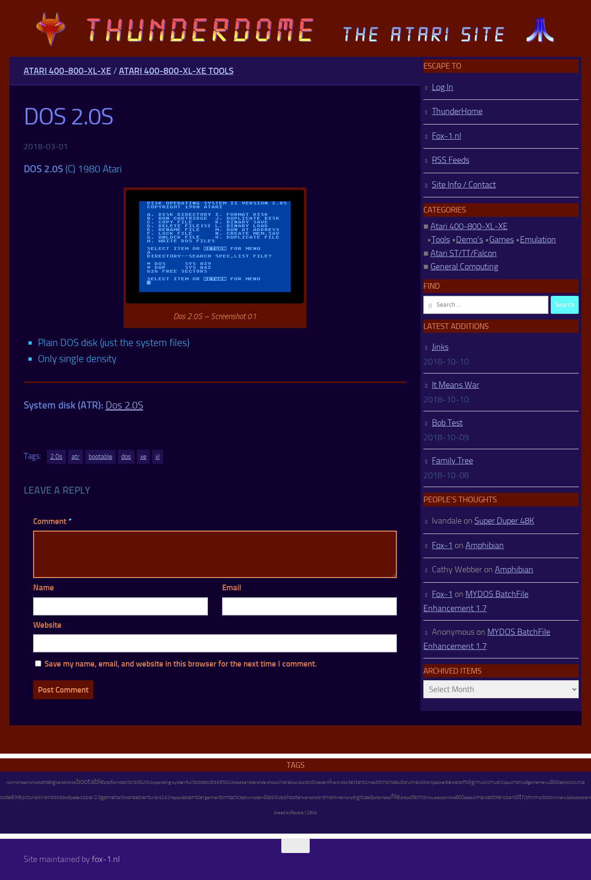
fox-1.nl (106, 859)
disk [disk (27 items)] (215, 782)
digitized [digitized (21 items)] (362, 797)
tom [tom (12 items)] (223, 797)
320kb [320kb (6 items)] (146, 782)
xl (157, 457)
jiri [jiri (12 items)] (39, 797)
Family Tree (452, 460)
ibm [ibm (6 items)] (429, 782)
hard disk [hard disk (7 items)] (340, 782)
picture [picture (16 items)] (29, 797)
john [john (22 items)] (529, 797)
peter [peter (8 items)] (76, 797)
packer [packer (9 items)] (439, 782)
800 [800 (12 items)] (460, 797)
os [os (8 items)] (74, 782)
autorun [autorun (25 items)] (404, 782)
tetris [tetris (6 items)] (564, 782)
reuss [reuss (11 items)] (419, 782)
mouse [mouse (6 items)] (432, 797)
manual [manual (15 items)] (520, 782)
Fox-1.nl (446, 136)
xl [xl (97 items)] (329, 782)
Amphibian (485, 545)
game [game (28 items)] (107, 797)
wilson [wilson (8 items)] (300, 782)
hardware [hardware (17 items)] (124, 797)
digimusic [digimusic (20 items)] (478, 782)
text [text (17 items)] (353, 782)
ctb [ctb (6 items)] (281, 797)
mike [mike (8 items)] (451, 797)
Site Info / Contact (464, 184)
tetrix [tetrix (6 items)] (245, 797)
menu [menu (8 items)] (561, 797)
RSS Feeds (450, 160)
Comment (52, 521)
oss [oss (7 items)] (442, 797)
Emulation (538, 239)
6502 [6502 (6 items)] (225, 782)
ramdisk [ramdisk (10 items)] (50, 797)
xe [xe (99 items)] (498, 797)
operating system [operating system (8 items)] (170, 782)
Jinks (440, 347)
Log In (442, 87)
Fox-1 (442, 545)
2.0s (56, 457)
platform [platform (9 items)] (112, 782)
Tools (440, 239)
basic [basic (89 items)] (271, 796)
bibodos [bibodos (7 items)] (574, 797)
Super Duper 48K (504, 521)
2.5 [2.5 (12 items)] (97, 797)
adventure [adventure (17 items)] (146, 797)
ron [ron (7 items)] (9, 782)
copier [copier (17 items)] (87, 797)
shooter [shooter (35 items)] (293, 797)
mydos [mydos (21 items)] (542, 797)
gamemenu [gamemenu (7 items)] (538, 782)
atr (76, 457)
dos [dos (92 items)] (554, 781)
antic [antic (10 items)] (363, 782)
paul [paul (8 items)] (508, 782)
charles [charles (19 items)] (286, 782)
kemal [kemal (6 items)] (308, 797)
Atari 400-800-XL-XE (67, 70)
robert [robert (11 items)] (508, 797)
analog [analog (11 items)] (48, 782)
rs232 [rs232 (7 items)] (164, 797)
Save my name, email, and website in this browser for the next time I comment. (181, 663)
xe (143, 457)
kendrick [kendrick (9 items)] (63, 782)
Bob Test (447, 423)
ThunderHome (457, 111)
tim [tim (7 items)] (553, 797)
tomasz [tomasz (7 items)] (383, 797)
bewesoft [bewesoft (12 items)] (456, 782)
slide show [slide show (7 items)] (267, 782)
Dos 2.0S (124, 405)
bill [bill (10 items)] (137, 782)
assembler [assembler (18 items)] (193, 797)
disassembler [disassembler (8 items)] (244, 782)
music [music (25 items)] (497, 782)
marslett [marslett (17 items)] (485, 797)
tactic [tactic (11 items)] (234, 797)
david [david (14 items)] (65, 797)
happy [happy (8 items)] (176, 797)
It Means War (455, 385)
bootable (100, 457)
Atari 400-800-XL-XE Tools (176, 70)
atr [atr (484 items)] (519, 796)
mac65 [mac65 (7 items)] (375, 782)
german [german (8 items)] (212, 797)
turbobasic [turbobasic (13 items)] (198, 782)
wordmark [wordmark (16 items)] (325, 797)
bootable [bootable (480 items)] (90, 781)
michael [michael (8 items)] (19, 782)
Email (231, 587)
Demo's (469, 239)
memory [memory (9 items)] (344, 797)
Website (47, 625)
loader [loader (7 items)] (321, 782)
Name (43, 587)
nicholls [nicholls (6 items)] (34, 782)
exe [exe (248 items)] (16, 796)
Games (501, 239)
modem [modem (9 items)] (257, 797)
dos (126, 457)
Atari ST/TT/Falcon (463, 253)
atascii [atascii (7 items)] (470, 797)
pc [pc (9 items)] (374, 797)
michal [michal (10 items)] (388, 782)
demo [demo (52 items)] (418, 796)
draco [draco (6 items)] (405, 797)
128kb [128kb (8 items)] (310, 812)
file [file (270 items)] (395, 796)
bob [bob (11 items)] (310, 782)
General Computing (464, 266)
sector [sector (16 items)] (127, 782)
